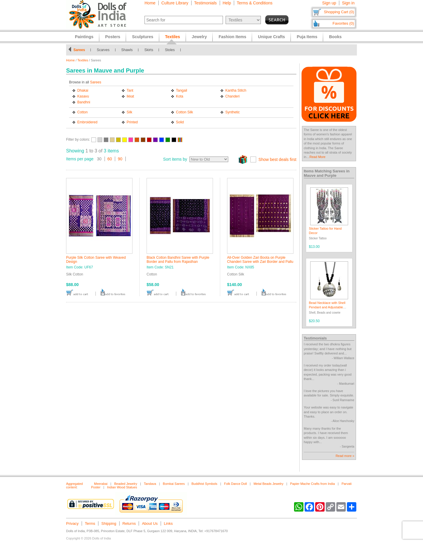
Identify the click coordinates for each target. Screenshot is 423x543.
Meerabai (101, 483)
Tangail (181, 90)
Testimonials (205, 3)
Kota (179, 96)
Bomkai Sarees (174, 483)
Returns (129, 523)
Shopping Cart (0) (339, 12)
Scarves (103, 50)
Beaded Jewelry (125, 483)
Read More (317, 157)
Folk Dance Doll (235, 483)
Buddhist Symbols (204, 483)
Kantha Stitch (235, 90)
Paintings (84, 36)
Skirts (148, 50)
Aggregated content (74, 485)
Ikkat (130, 96)
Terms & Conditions (254, 3)
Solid (180, 122)
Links (168, 523)
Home (150, 3)
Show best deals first (277, 159)
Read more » (344, 456)
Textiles (82, 60)
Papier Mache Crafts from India (312, 483)
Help (227, 3)
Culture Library (174, 3)
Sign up (329, 3)
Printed (132, 122)
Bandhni (83, 102)
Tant (130, 90)
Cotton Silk (184, 112)
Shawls (127, 50)
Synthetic (232, 112)
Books (335, 36)
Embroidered (87, 122)
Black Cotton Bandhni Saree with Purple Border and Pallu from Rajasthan (178, 259)
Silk (129, 112)
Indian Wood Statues (122, 487)
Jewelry (199, 36)
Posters (112, 36)
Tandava (150, 483)
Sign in (348, 3)
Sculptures (142, 36)
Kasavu (83, 96)
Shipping (108, 523)
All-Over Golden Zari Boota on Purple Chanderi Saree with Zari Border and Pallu (260, 259)
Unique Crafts (271, 36)
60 (110, 159)
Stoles (169, 50)
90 (120, 159)
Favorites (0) (343, 23)
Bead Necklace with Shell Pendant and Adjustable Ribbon (327, 307)
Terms (90, 523)
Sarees (79, 50)
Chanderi (232, 96)
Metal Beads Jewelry (268, 483)
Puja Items (307, 36)
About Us (149, 523)
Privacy (72, 523)
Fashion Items (232, 36)
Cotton (82, 112)
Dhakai (82, 90)
